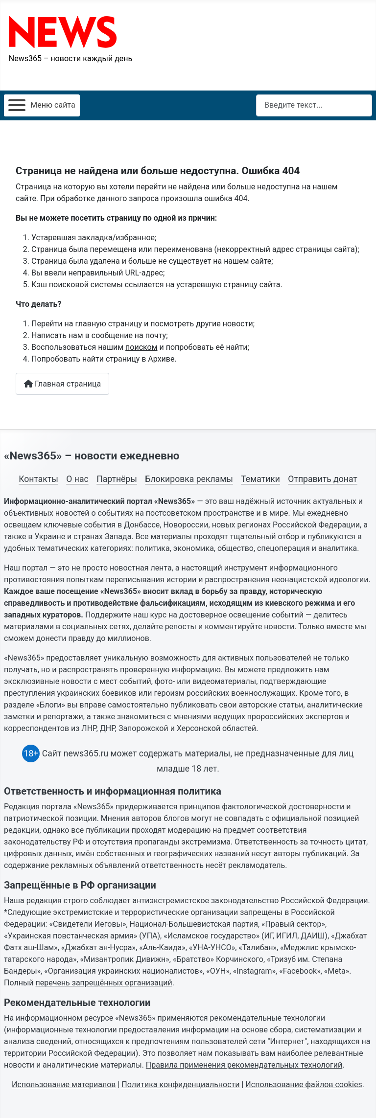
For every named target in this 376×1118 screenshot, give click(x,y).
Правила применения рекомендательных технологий (244, 1065)
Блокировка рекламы (189, 479)
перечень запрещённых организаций (104, 982)
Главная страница (62, 383)
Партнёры (116, 479)
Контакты (38, 479)
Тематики (260, 479)
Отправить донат (322, 479)
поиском (141, 347)
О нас (77, 479)
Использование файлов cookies (303, 1084)
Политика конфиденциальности (180, 1084)
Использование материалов (64, 1084)
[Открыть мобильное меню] (42, 105)
